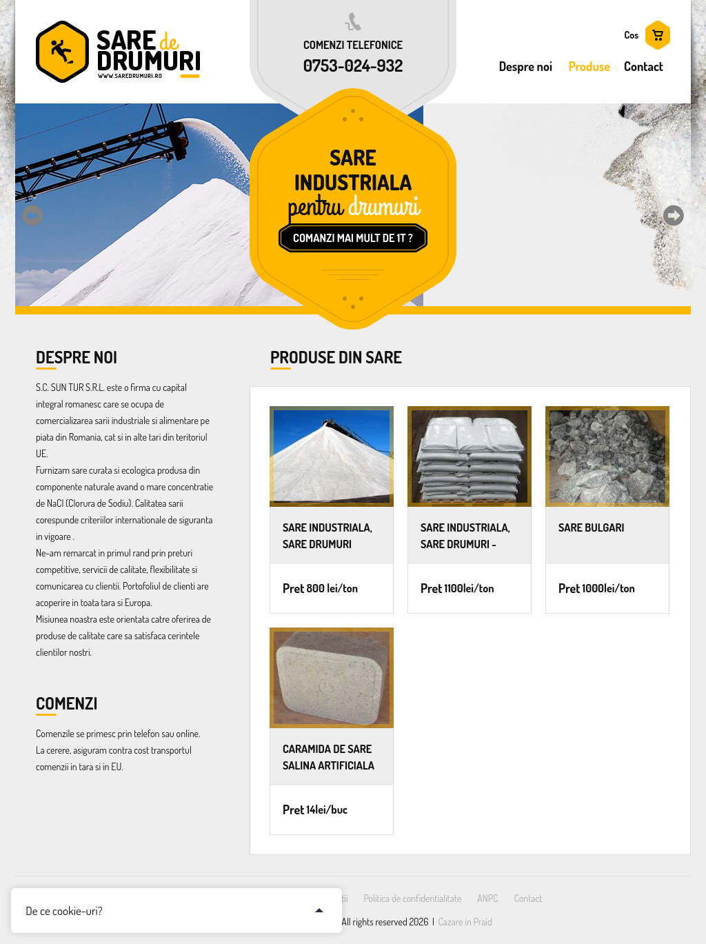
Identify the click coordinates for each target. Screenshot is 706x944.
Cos (631, 35)
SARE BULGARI (591, 527)
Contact (643, 66)
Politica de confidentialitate (412, 898)
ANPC (487, 898)
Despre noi (525, 66)
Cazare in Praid (465, 921)
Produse (589, 66)
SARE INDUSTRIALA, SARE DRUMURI (327, 535)
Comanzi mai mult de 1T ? (353, 238)
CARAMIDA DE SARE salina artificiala (328, 757)
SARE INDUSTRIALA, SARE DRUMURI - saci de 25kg (465, 535)
